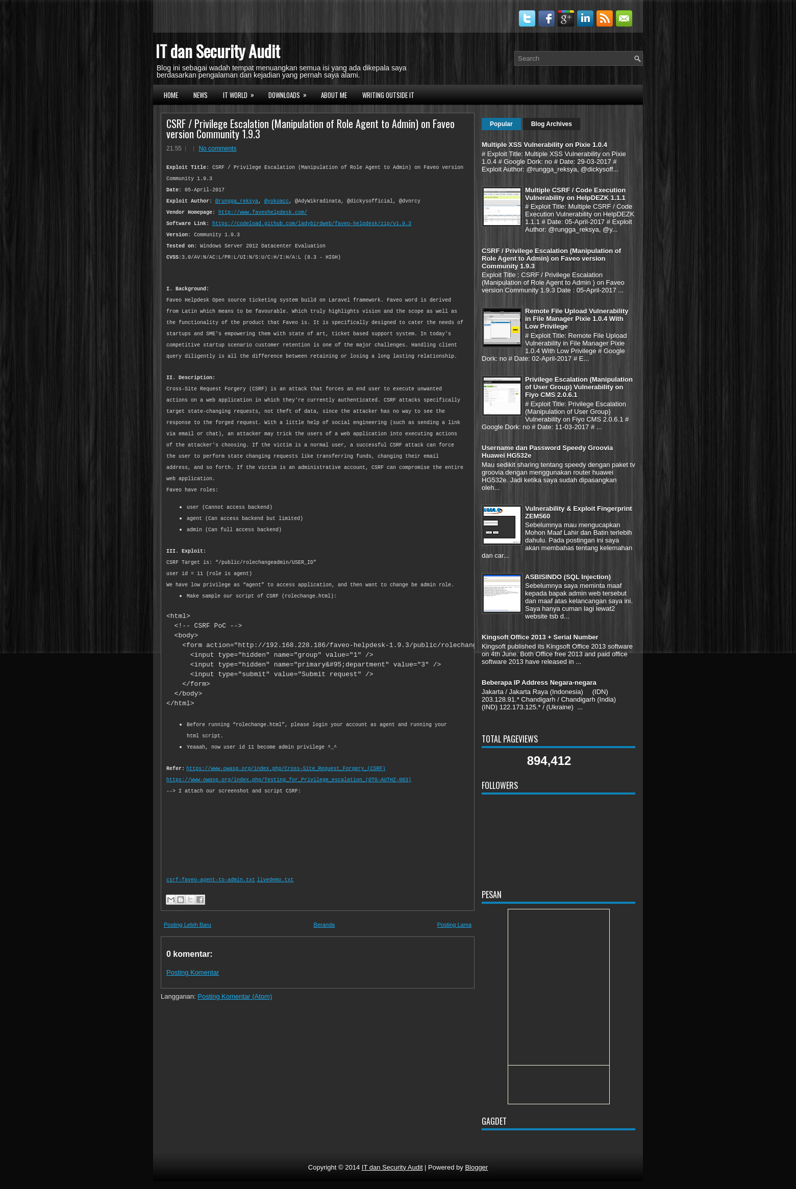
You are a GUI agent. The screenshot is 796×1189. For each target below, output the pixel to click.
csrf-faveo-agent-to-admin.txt (210, 890)
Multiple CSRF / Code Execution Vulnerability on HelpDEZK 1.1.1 (575, 194)
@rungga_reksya (236, 201)
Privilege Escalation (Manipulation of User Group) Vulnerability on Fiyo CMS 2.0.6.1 (579, 387)
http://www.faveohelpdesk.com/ (262, 212)
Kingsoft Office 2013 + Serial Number (540, 637)
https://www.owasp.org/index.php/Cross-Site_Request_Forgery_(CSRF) (285, 779)
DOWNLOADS (290, 94)
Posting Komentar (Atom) (234, 1006)
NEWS (200, 95)
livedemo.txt (275, 890)
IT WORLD (242, 94)
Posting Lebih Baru (187, 935)
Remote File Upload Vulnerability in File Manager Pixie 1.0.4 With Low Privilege (577, 318)
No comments (217, 148)
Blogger (476, 1167)
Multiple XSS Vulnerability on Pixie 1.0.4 (544, 144)
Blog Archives (551, 124)
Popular (501, 124)
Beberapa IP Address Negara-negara (539, 682)
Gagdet (494, 1121)
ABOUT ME (334, 95)
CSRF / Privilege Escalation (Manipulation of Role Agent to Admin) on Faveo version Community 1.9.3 (310, 128)
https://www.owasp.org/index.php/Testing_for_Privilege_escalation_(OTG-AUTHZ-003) (288, 790)
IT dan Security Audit (218, 51)
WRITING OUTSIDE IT (388, 95)
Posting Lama (454, 935)
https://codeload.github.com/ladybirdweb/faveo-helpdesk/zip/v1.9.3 (311, 224)
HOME (171, 95)
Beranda (324, 935)
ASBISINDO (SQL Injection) (568, 577)
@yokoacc (276, 201)
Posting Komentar (192, 982)
